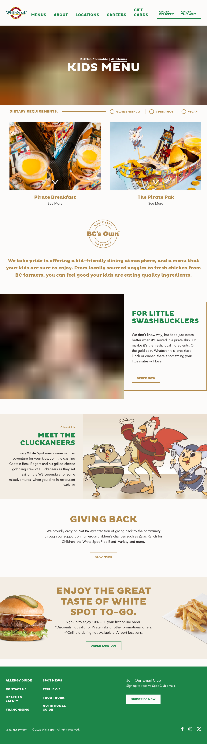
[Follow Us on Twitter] (199, 729)
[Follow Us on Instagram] (190, 729)
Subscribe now (143, 699)
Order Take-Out (103, 646)
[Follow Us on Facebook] (182, 729)
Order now (146, 378)
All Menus (119, 59)
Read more (103, 557)
